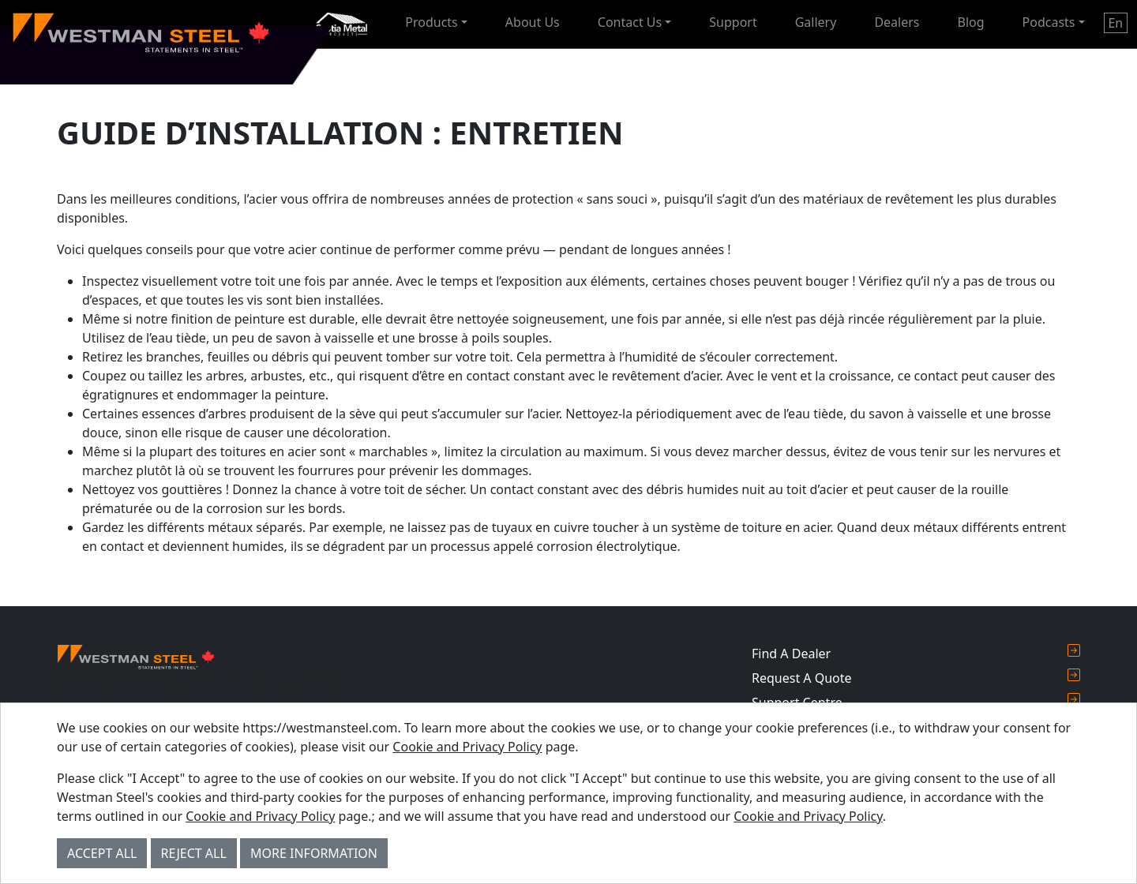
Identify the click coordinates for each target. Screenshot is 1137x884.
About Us (532, 22)
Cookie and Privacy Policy (467, 746)
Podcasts (1049, 22)
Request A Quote (916, 678)
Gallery (816, 22)
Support (732, 22)
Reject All (194, 853)
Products (431, 22)
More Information (313, 853)
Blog (971, 22)
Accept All (102, 853)
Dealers (896, 22)
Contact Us (630, 22)
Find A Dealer (916, 653)
